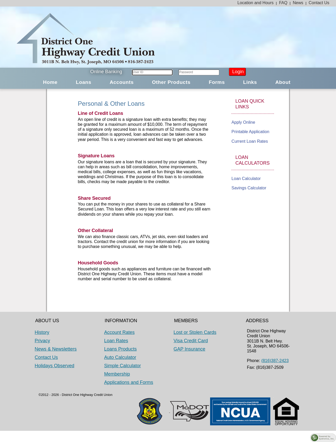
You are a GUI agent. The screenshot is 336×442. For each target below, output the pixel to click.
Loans (83, 82)
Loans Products (120, 349)
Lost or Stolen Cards (195, 332)
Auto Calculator (120, 357)
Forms (217, 82)
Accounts (122, 82)
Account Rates (119, 332)
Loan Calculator (246, 178)
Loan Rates (116, 340)
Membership (117, 374)
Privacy (42, 340)
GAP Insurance (189, 349)
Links (250, 82)
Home (50, 82)
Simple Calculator (122, 365)
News (298, 3)
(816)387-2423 (275, 360)
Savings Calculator (248, 188)
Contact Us (319, 3)
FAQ (283, 3)
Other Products (171, 82)
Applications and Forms (128, 382)
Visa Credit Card (191, 340)
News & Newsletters (56, 349)
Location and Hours (255, 3)
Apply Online (243, 122)
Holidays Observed (54, 365)
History (42, 332)
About (282, 82)
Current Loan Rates (249, 141)
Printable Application (250, 131)
